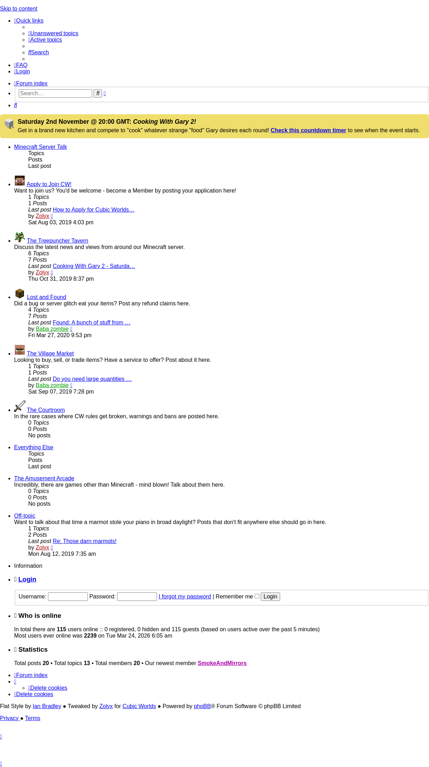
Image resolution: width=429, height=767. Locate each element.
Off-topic (24, 516)
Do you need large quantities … (92, 379)
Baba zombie (52, 329)
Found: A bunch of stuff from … (91, 322)
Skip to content (18, 9)
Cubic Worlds (139, 706)
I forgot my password (185, 596)
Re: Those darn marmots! (84, 541)
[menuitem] (53, 33)
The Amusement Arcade (44, 478)
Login (27, 579)
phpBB (202, 706)
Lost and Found (46, 297)
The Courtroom (46, 410)
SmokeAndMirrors (222, 663)
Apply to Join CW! (49, 184)
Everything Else (33, 447)
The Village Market (50, 354)
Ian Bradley (46, 706)
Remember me (237, 596)
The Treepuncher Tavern (57, 241)
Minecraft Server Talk (40, 147)
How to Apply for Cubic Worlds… (93, 210)
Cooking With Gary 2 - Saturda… (94, 266)
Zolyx (42, 216)
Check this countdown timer (308, 130)
